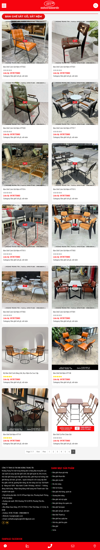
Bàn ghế (55, 526)
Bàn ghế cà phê (58, 480)
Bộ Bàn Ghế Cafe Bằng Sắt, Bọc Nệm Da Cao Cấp (20, 373)
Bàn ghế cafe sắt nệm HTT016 (14, 189)
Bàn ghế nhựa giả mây (60, 472)
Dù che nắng (57, 484)
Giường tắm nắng (58, 496)
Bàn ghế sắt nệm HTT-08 (62, 373)
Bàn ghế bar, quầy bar (60, 519)
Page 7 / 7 (30, 452)
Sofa (54, 530)
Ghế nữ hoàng (57, 488)
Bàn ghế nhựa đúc (59, 476)
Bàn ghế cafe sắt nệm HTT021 (64, 67)
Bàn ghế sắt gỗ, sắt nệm (19, 76)
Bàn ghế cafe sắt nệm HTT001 (64, 312)
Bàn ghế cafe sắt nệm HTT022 (14, 67)
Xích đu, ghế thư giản (60, 522)
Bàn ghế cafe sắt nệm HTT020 (14, 128)
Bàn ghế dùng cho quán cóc (62, 503)
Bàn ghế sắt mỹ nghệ (60, 499)
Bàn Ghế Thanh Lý (59, 515)
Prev (44, 452)
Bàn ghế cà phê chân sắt (62, 434)
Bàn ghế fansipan (59, 507)
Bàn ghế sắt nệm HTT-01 (12, 434)
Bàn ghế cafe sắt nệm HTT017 (64, 128)
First (38, 452)
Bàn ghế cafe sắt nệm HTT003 (64, 250)
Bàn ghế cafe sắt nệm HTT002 (14, 312)
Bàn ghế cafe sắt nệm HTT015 (64, 189)
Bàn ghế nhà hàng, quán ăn (62, 492)
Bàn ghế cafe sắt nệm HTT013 (14, 250)
